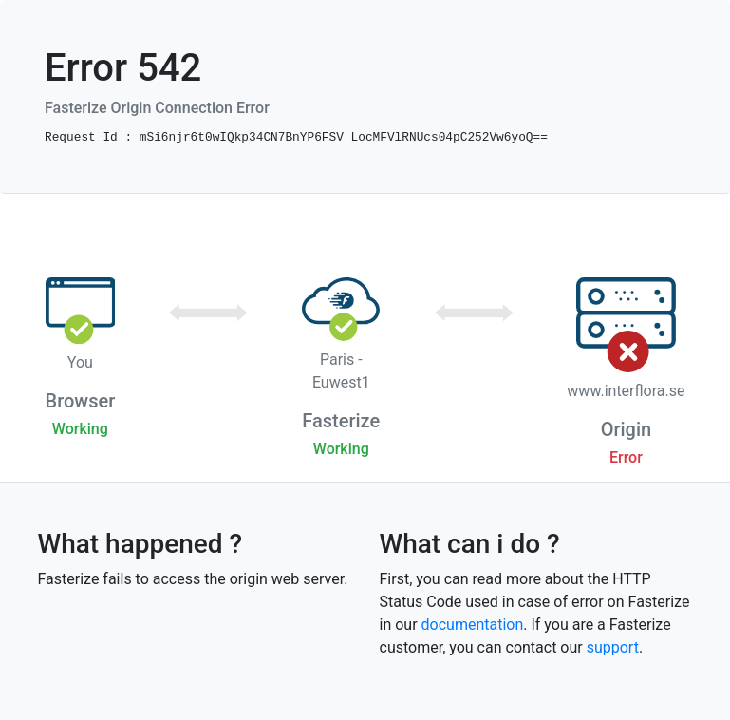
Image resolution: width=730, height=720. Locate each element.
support (613, 647)
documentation (472, 625)
